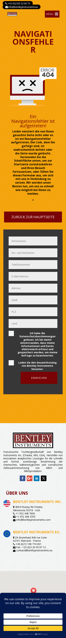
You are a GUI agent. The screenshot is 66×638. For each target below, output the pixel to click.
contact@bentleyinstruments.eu (34, 550)
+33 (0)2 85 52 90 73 (17, 3)
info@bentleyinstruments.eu (21, 7)
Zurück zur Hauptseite (33, 217)
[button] (35, 591)
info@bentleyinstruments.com (33, 519)
